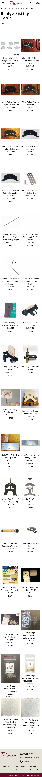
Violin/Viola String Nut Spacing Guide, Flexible (10, 458)
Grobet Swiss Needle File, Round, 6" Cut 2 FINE (30, 281)
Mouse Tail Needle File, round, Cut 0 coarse (30, 237)
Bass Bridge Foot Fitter (30, 367)
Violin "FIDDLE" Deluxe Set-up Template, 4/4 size (30, 61)
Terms (5, 769)
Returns (33, 766)
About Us (6, 766)
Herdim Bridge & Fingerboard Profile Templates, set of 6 (10, 61)
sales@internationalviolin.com (29, 757)
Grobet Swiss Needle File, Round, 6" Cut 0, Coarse (10, 281)
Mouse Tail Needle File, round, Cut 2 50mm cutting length (10, 237)
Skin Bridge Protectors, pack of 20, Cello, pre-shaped (30, 635)
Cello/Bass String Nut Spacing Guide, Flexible (30, 458)
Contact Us (28, 762)
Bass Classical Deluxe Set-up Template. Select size (10, 193)
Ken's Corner (20, 766)
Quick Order (34, 769)
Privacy (18, 769)
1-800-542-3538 (26, 754)
